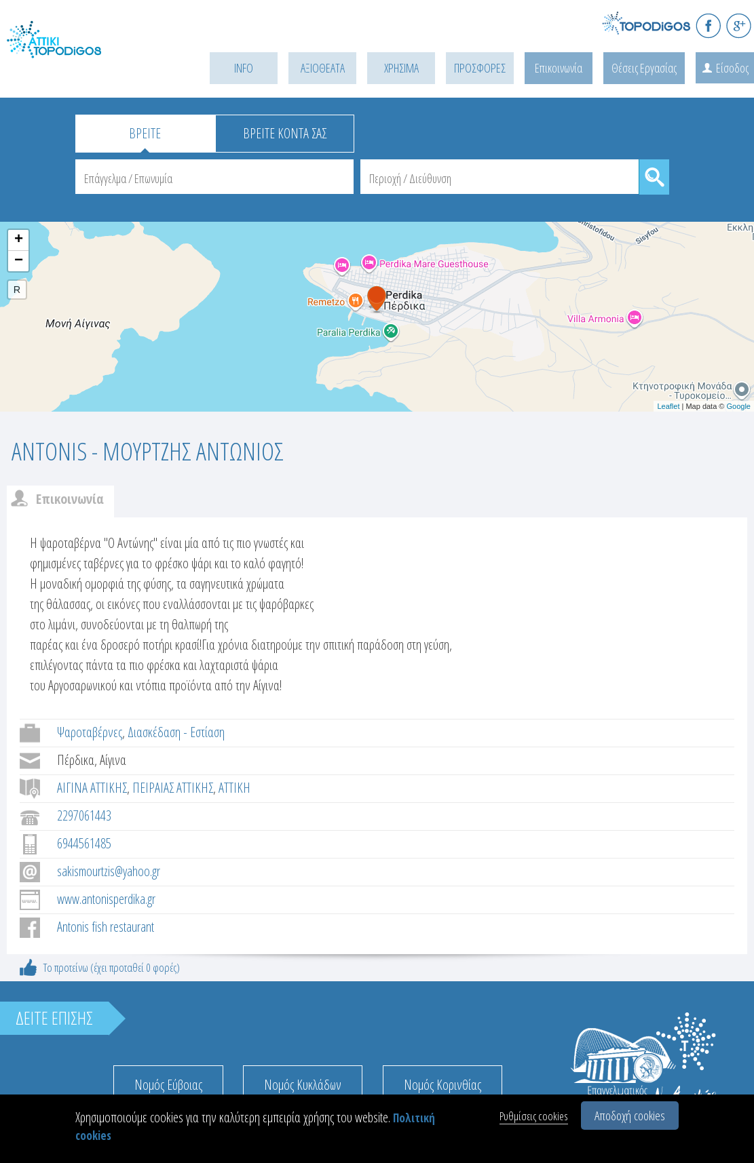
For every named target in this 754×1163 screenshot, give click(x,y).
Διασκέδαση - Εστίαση (176, 732)
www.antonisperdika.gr (106, 899)
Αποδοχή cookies (630, 1115)
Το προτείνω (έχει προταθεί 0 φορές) (111, 967)
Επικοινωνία (558, 68)
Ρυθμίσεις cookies (533, 1116)
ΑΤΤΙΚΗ (234, 787)
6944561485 (84, 843)
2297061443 (84, 815)
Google (739, 406)
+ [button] (18, 240)
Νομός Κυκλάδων (302, 1085)
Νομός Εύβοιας (168, 1085)
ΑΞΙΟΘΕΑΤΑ (323, 68)
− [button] (18, 261)
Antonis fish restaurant (105, 927)
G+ (738, 25)
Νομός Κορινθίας (442, 1085)
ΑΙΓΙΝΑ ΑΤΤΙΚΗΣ (92, 787)
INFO (243, 68)
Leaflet (668, 406)
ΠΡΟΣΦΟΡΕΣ (480, 68)
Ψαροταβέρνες (89, 732)
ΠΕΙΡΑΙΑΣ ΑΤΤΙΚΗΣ (172, 787)
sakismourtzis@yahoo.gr (108, 871)
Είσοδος (732, 68)
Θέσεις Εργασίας (644, 68)
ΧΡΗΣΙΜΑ (401, 68)
